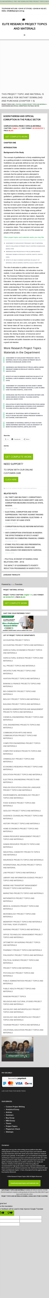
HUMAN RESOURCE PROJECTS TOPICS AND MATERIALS (21, 845)
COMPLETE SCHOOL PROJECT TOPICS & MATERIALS (22, 126)
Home (13, 104)
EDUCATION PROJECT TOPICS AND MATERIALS (22, 774)
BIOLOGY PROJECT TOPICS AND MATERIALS (21, 699)
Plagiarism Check (13, 1129)
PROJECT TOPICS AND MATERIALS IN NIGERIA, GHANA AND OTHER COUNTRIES (24, 1196)
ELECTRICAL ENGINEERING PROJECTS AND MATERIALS (21, 781)
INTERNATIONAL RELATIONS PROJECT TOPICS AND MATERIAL (22, 866)
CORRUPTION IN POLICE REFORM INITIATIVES (24, 526)
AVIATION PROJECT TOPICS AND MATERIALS (21, 678)
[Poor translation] (10, 1213)
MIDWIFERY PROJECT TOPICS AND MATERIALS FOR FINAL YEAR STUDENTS (22, 923)
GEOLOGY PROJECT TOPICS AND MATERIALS (22, 811)
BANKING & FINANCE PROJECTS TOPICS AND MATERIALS (22, 685)
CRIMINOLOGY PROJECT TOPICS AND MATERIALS (18, 760)
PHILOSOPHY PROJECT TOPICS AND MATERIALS (23, 955)
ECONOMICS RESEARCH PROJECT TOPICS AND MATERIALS (23, 768)
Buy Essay (10, 1118)
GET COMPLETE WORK (16, 136)
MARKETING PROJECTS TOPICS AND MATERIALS (23, 893)
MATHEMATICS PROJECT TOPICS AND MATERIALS (18, 899)
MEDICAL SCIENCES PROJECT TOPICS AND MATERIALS (21, 907)
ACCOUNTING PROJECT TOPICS (16, 640)
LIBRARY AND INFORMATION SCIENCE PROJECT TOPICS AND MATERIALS (23, 879)
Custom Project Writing (15, 1107)
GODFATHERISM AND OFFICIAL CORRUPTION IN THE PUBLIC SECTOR (21, 118)
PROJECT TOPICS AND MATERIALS (17, 968)
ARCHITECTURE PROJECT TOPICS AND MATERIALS (19, 672)
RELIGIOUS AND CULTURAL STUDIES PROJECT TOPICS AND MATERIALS (22, 1003)
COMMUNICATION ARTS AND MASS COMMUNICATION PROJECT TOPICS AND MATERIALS (20, 735)
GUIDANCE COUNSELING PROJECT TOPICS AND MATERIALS (23, 817)
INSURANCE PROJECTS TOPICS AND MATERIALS (23, 860)
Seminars (9, 1115)
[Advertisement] (24, 64)
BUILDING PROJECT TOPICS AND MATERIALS (21, 704)
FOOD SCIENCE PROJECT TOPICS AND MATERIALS (19, 804)
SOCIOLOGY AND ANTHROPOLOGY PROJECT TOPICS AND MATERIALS (21, 1010)
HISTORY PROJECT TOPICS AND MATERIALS (21, 823)
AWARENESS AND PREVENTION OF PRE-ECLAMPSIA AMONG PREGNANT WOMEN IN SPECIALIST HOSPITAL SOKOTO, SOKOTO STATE (24, 254)
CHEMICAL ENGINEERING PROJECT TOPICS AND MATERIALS (23, 718)
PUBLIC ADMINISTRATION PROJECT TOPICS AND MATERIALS (23, 982)
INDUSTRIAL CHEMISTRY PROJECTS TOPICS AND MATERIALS (21, 853)
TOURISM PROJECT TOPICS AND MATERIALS (21, 1025)
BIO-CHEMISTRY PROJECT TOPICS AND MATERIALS (19, 692)
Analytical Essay (12, 1109)
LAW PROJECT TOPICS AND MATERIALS (19, 873)
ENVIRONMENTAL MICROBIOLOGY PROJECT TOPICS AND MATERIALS (21, 796)
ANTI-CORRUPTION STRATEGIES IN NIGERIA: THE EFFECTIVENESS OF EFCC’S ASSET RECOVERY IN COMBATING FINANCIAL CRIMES (24, 535)
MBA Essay (10, 1121)
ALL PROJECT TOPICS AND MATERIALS (19, 666)
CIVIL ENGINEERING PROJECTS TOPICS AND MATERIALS (21, 726)
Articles (9, 1112)
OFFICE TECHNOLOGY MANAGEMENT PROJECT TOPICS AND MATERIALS (23, 936)
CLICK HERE (11, 479)
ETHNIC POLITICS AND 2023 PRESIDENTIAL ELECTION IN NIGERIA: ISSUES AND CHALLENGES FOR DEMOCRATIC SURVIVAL (23, 547)
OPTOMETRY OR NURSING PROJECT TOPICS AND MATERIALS (21, 944)
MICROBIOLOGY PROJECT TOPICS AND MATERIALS (19, 915)
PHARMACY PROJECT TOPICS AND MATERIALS (22, 950)
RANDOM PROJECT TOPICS (14, 996)
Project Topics (11, 1126)
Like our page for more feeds (14, 1091)
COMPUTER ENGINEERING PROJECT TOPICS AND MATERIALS (21, 744)
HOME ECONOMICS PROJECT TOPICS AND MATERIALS (20, 830)
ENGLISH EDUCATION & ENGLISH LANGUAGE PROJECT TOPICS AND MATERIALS (21, 788)
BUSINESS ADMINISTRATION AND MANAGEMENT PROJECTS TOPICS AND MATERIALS (23, 710)
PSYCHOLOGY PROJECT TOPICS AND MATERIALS (18, 974)
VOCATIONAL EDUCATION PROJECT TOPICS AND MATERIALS (23, 1031)
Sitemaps (9, 1132)
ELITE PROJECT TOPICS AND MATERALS (13, 1190)
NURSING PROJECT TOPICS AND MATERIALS (21, 929)
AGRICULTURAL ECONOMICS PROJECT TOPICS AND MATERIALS (22, 651)
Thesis (8, 1123)
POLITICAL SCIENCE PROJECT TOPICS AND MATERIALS (31, 104)
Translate (16, 584)
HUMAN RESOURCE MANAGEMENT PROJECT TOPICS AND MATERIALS (22, 837)
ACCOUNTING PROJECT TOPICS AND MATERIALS (23, 645)
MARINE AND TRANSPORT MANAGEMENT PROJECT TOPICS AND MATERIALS (20, 887)
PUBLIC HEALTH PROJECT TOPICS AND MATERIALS (19, 990)
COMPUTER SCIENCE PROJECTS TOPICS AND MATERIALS (22, 752)
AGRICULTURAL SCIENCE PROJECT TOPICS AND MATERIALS (23, 659)
